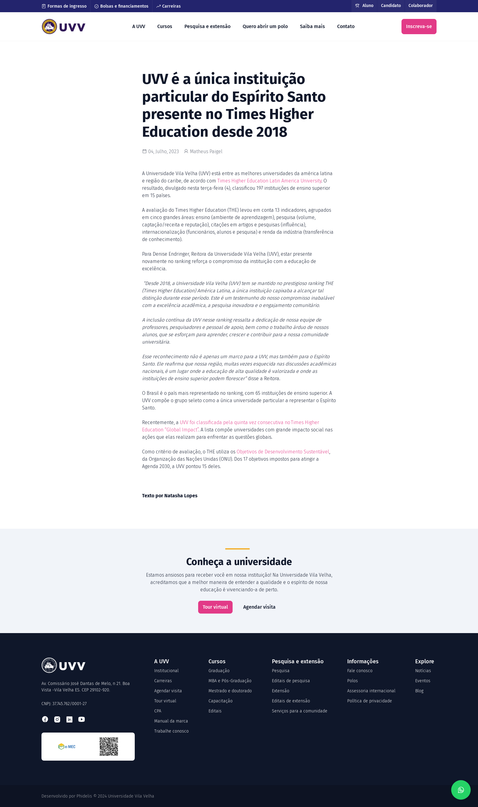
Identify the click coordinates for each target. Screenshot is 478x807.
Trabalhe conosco (171, 731)
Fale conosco (360, 670)
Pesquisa (281, 670)
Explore (424, 661)
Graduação (219, 670)
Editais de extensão (291, 701)
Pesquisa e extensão (207, 26)
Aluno (364, 5)
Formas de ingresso (64, 6)
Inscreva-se (419, 26)
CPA (157, 711)
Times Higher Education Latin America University (269, 181)
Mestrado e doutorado (230, 691)
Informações (363, 661)
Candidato (391, 5)
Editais (215, 711)
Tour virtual (215, 607)
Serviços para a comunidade (299, 711)
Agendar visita (259, 607)
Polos (352, 680)
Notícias (423, 670)
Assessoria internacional (371, 691)
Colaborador (420, 5)
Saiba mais (312, 26)
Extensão (280, 691)
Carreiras (168, 6)
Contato (346, 26)
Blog (419, 691)
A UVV (138, 26)
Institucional (166, 670)
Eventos (422, 680)
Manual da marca (171, 721)
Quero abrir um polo (265, 26)
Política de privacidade (369, 701)
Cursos (164, 26)
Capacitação (221, 701)
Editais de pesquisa (291, 680)
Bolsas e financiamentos (121, 6)
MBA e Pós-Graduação (230, 680)
